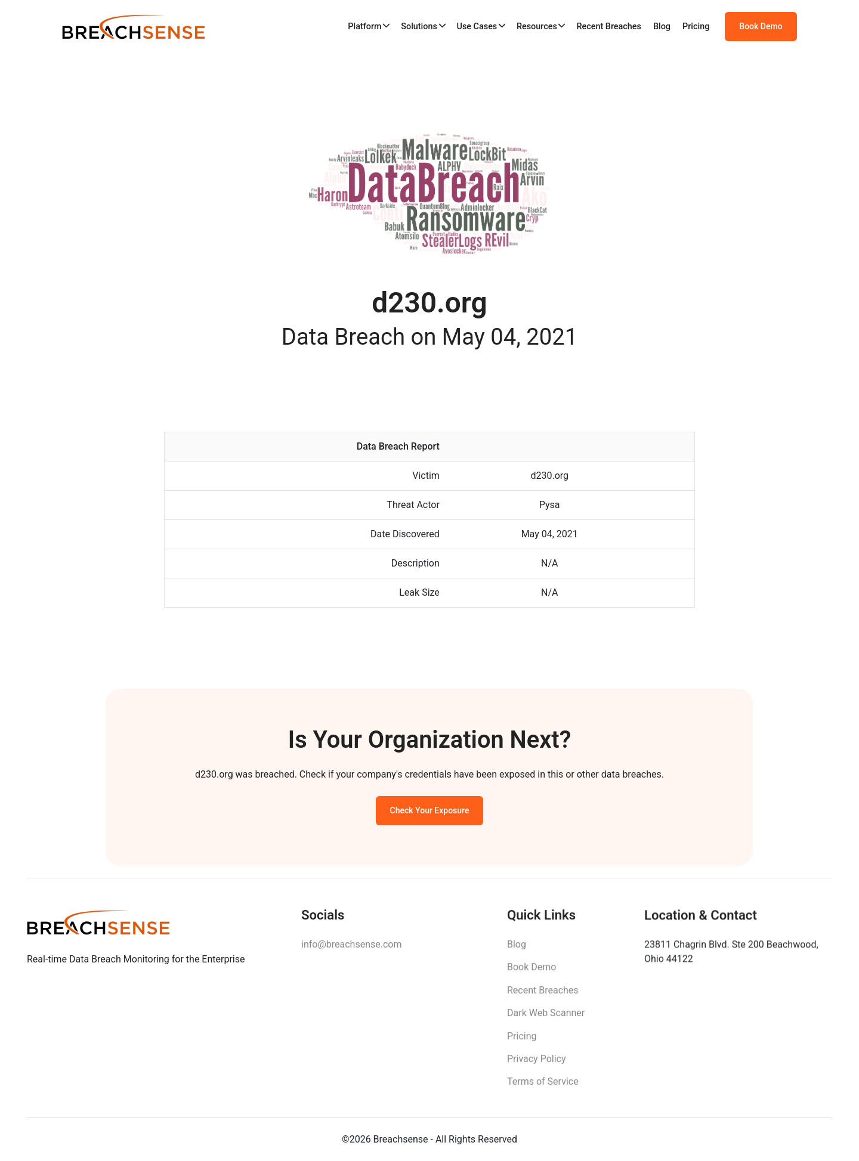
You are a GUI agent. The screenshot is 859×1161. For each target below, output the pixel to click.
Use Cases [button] (476, 26)
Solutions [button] (419, 26)
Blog (661, 26)
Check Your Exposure (429, 814)
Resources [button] (537, 26)
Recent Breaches (608, 26)
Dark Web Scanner (546, 1020)
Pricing (695, 26)
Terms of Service (543, 1088)
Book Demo (760, 27)
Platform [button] (364, 26)
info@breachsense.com (351, 949)
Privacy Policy (536, 1066)
